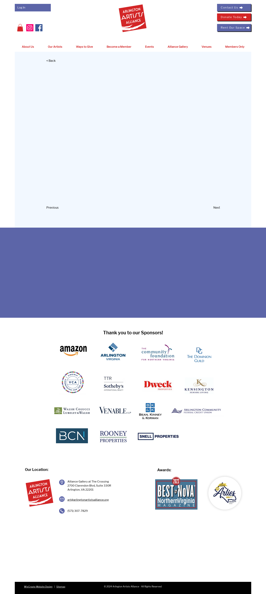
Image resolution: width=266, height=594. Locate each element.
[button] (20, 28)
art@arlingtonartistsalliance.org (88, 499)
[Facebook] (38, 27)
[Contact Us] (234, 7)
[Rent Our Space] (234, 27)
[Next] (211, 208)
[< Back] (58, 61)
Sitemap (60, 586)
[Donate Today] (234, 17)
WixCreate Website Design (38, 586)
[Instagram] (29, 27)
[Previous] (58, 208)
